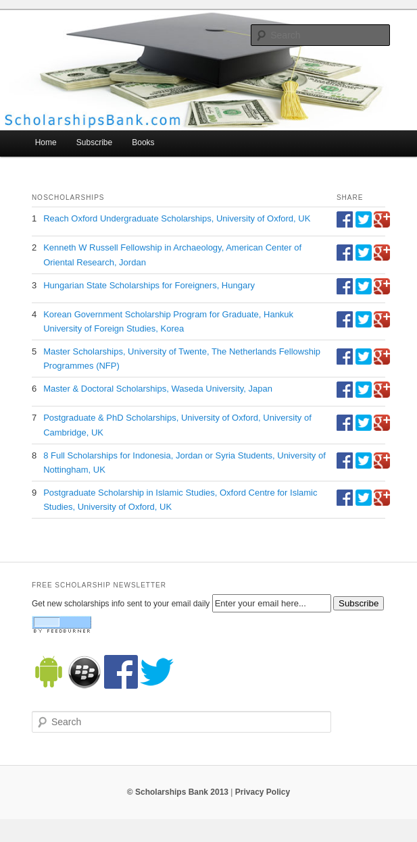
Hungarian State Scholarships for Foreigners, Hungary (149, 285)
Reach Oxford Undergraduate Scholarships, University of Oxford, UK (176, 218)
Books (143, 142)
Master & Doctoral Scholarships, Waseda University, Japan (157, 389)
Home (46, 142)
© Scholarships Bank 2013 (177, 792)
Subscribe (94, 142)
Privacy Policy (262, 792)
